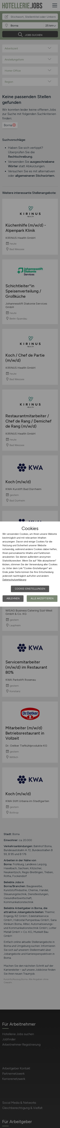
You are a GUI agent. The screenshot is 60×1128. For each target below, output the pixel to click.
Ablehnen (13, 598)
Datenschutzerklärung (14, 579)
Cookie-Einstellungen (30, 588)
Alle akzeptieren (42, 598)
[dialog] (30, 564)
